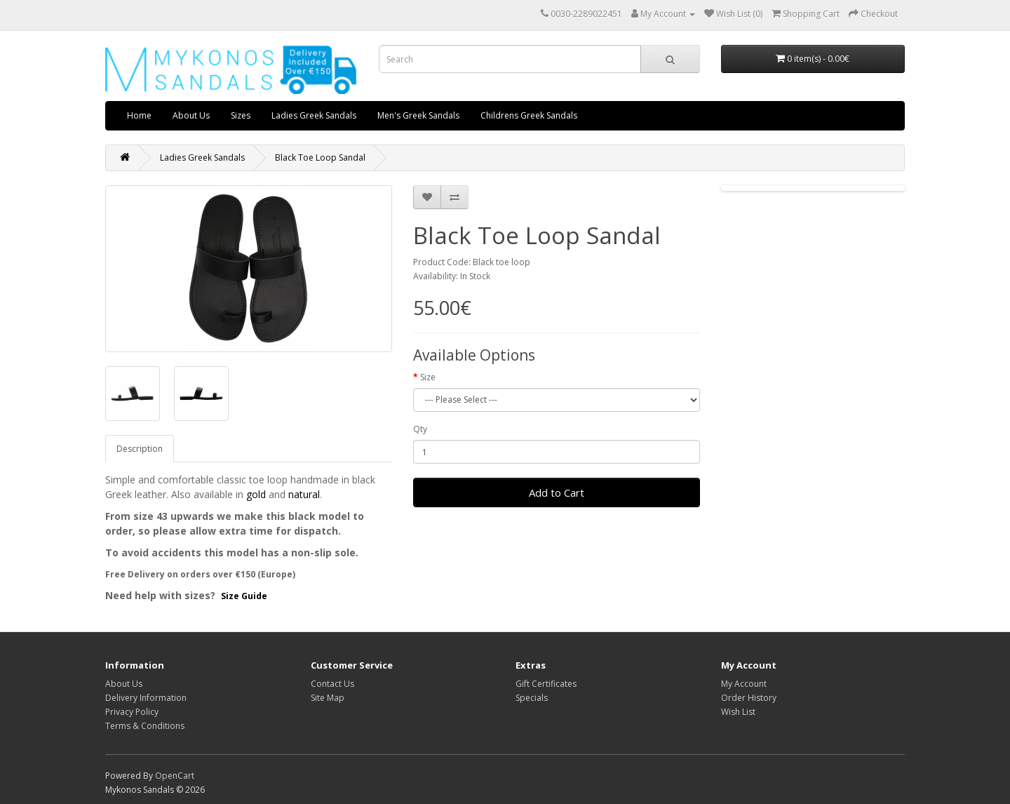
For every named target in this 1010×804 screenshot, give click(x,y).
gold (256, 494)
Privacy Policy (132, 712)
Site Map (327, 698)
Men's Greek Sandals (418, 115)
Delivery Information (146, 698)
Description (139, 449)
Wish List (738, 712)
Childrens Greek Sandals (528, 115)
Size (428, 377)
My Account (744, 684)
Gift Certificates (546, 684)
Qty (420, 429)
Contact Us (332, 684)
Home (139, 115)
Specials (532, 698)
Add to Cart (556, 492)
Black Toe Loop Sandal (320, 157)
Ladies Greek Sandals (313, 115)
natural (304, 494)
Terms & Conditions (144, 726)
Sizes (240, 115)
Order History (748, 698)
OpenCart (174, 776)
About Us (191, 115)
